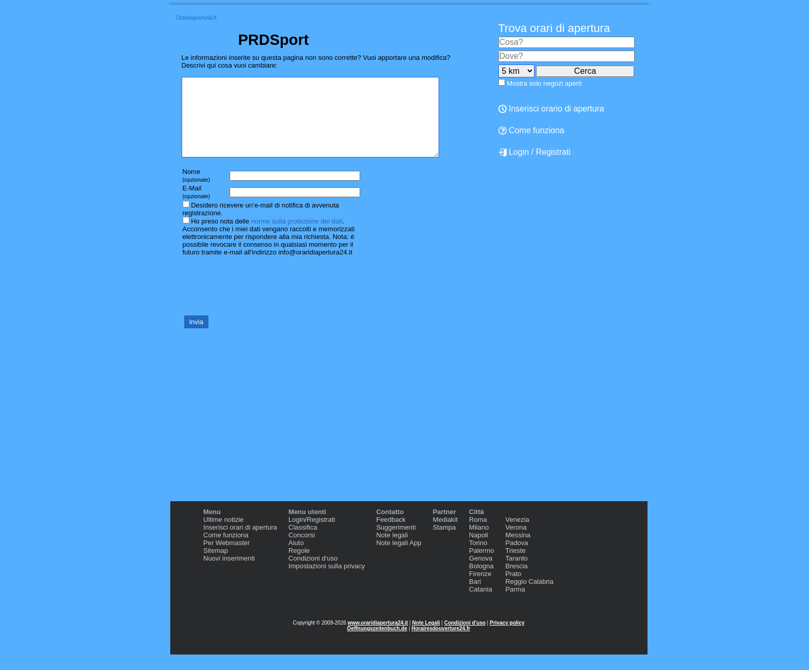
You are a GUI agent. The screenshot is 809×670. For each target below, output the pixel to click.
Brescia (516, 581)
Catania (480, 605)
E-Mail (197, 207)
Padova (516, 558)
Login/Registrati (311, 535)
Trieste (515, 566)
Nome (197, 190)
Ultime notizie (223, 535)
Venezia (517, 535)
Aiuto (296, 558)
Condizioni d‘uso (312, 574)
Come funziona (531, 130)
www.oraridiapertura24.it (378, 638)
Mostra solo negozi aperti (544, 83)
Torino (478, 558)
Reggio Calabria (529, 597)
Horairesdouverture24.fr (440, 644)
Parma (515, 605)
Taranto (516, 574)
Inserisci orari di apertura (240, 543)
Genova (481, 574)
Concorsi (301, 550)
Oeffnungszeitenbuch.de (377, 644)
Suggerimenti (396, 543)
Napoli (478, 550)
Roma (478, 535)
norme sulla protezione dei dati (296, 237)
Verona (515, 543)
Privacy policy (507, 638)
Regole (299, 566)
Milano (479, 543)
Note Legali (426, 638)
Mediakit (445, 535)
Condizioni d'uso (465, 638)
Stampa (444, 543)
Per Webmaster (226, 558)
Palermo (481, 566)
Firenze (480, 589)
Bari (475, 597)
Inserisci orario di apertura (551, 108)
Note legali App (398, 558)
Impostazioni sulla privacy (326, 581)
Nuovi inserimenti (229, 574)
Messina (517, 550)
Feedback (391, 535)
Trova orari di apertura (554, 28)
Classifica (302, 543)
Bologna (481, 581)
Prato (513, 589)
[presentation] (260, 300)
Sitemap (215, 566)
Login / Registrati (534, 152)
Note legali (392, 550)
